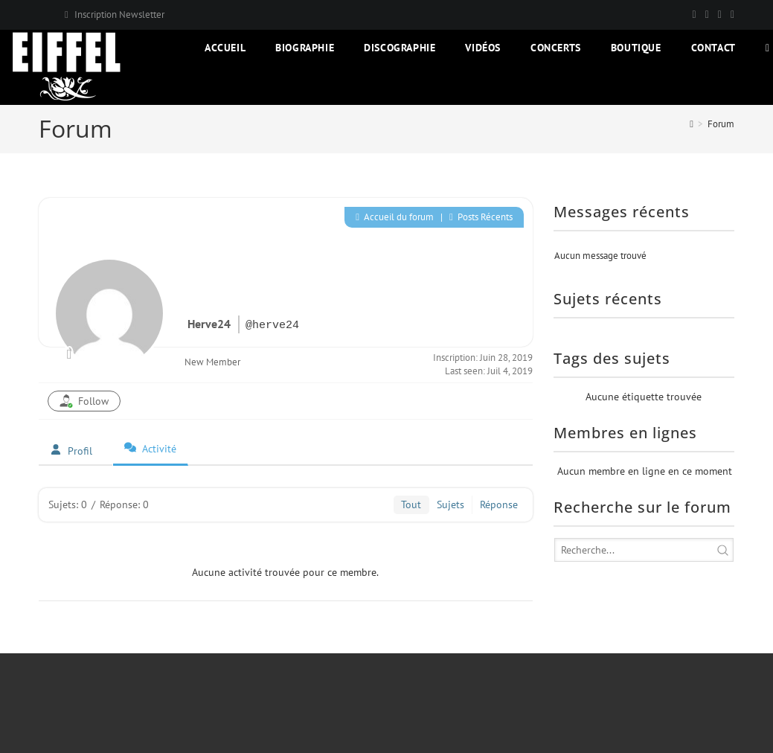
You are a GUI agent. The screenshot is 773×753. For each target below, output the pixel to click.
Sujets (450, 504)
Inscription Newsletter (119, 14)
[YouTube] (730, 14)
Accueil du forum (395, 217)
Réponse (499, 504)
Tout (411, 504)
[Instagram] (719, 14)
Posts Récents (481, 217)
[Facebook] (707, 14)
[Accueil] (691, 124)
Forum (721, 124)
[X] (694, 14)
